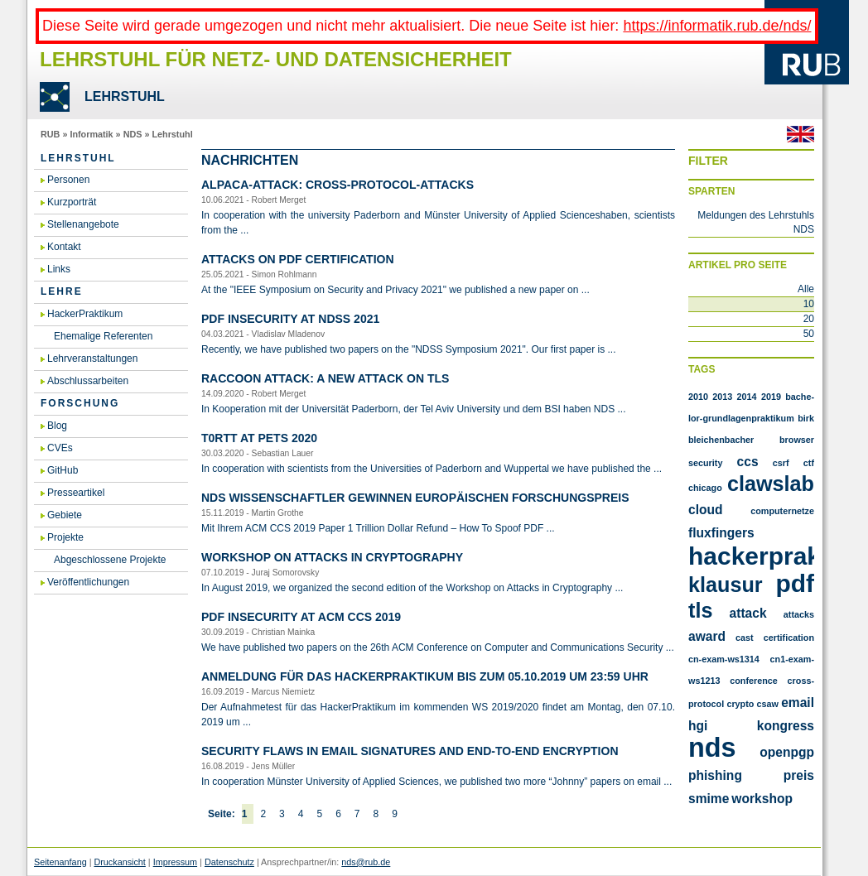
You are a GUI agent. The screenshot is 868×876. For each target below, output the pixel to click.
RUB (50, 134)
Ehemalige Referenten (103, 336)
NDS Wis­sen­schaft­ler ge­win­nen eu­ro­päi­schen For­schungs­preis (415, 497)
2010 (698, 397)
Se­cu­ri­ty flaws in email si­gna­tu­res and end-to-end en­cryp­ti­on (410, 751)
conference (754, 681)
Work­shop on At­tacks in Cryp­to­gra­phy (332, 557)
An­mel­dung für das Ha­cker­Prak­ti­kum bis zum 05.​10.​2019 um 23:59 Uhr (425, 676)
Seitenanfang (60, 862)
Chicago (705, 488)
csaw (768, 704)
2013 (722, 397)
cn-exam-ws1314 (724, 659)
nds (712, 748)
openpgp (787, 752)
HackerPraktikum (85, 314)
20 (808, 319)
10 (808, 304)
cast (744, 638)
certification (789, 638)
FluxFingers (721, 533)
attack (748, 613)
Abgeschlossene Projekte (110, 560)
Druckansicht (119, 862)
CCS (748, 462)
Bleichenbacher (721, 440)
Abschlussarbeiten (87, 381)
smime (708, 799)
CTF (808, 463)
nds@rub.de (365, 862)
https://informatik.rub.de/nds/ (717, 25)
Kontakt (64, 247)
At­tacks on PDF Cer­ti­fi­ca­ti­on (297, 259)
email (797, 703)
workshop (762, 799)
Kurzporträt (71, 202)
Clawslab (770, 483)
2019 (771, 397)
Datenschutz (229, 862)
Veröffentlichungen (88, 582)
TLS (700, 610)
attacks (799, 614)
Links (58, 269)
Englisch (800, 134)
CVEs (60, 448)
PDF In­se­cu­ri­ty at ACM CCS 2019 (301, 616)
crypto (740, 704)
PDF (794, 583)
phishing (715, 775)
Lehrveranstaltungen (92, 358)
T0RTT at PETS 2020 (259, 438)
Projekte (65, 537)
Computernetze (782, 511)
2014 (747, 397)
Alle (806, 289)
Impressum (175, 862)
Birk (806, 418)
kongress (785, 726)
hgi (697, 726)
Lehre (62, 291)
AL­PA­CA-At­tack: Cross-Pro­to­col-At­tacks (337, 184)
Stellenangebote (83, 224)
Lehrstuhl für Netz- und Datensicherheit (276, 59)
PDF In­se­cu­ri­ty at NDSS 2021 (290, 318)
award (707, 636)
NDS (132, 134)
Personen (68, 179)
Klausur (725, 584)
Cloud (705, 510)
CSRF (781, 463)
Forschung (80, 403)
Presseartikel (75, 492)
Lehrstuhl (172, 134)
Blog (57, 425)
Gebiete (64, 515)
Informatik (91, 134)
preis (799, 775)
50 (808, 333)
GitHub (62, 470)
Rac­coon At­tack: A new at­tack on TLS (325, 378)
